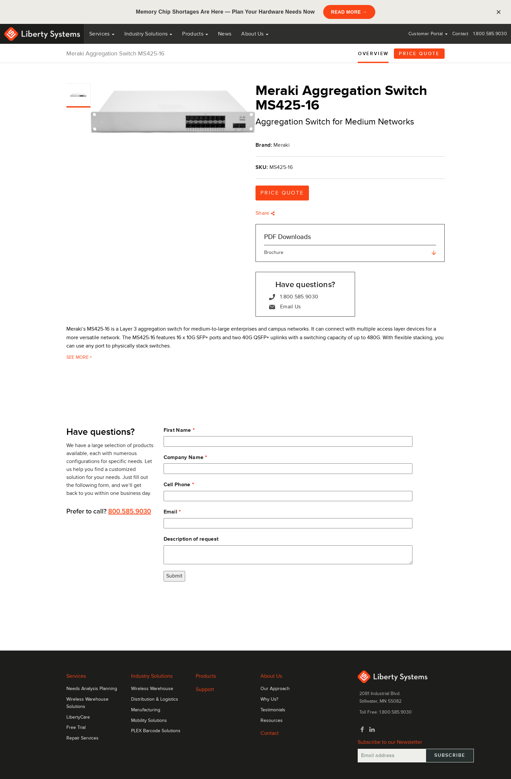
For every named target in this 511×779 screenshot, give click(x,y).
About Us (254, 34)
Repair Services (82, 738)
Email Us (285, 306)
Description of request (191, 539)
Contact (460, 34)
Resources (271, 720)
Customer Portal (428, 34)
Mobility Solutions (149, 720)
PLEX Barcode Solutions (156, 731)
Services (101, 34)
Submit (174, 576)
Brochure (350, 252)
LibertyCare (78, 717)
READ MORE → (349, 12)
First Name (177, 430)
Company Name (184, 457)
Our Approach (275, 688)
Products (206, 676)
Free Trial (76, 727)
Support (205, 689)
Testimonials (272, 710)
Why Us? (269, 699)
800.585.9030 (129, 511)
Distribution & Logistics (154, 699)
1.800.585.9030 (490, 34)
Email (171, 511)
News (224, 34)
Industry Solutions (148, 34)
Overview (373, 53)
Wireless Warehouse (152, 688)
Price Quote (419, 53)
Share (265, 213)
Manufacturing (145, 710)
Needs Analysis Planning (91, 688)
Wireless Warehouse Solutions (87, 703)
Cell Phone (177, 484)
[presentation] (214, 601)
